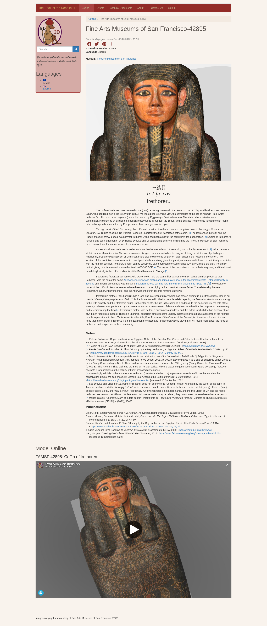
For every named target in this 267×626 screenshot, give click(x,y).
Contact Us (157, 8)
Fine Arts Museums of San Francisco (116, 58)
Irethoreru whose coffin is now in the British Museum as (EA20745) (171, 283)
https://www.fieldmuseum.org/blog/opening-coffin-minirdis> (118, 380)
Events (100, 8)
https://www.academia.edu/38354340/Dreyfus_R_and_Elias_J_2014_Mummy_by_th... (136, 352)
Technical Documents (120, 8)
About (141, 8)
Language (91, 52)
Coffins (86, 8)
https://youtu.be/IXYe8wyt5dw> (199, 346)
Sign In (172, 8)
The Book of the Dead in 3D (57, 8)
